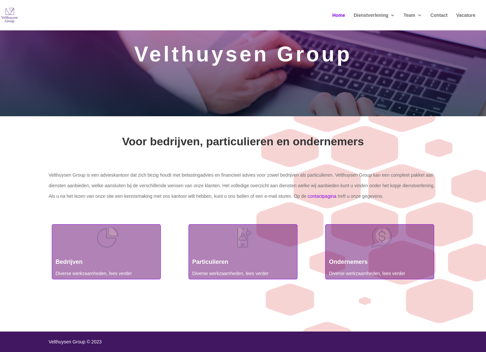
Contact (439, 15)
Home (338, 15)
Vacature (465, 15)
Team (409, 15)
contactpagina (322, 196)
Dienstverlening (371, 15)
